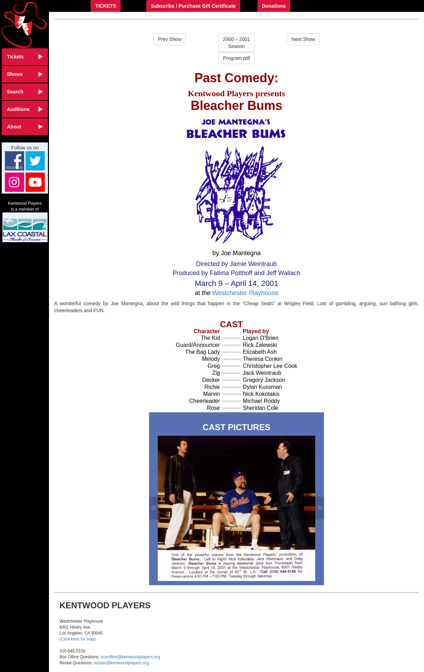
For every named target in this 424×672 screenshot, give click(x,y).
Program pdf (236, 58)
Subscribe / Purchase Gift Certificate (193, 6)
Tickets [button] (25, 56)
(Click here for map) (77, 639)
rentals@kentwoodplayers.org (121, 662)
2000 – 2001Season (236, 42)
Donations (274, 6)
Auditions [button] (25, 109)
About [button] (25, 127)
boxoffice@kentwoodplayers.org (130, 656)
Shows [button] (25, 74)
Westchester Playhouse (245, 292)
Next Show (303, 39)
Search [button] (25, 91)
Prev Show (170, 39)
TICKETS (105, 6)
